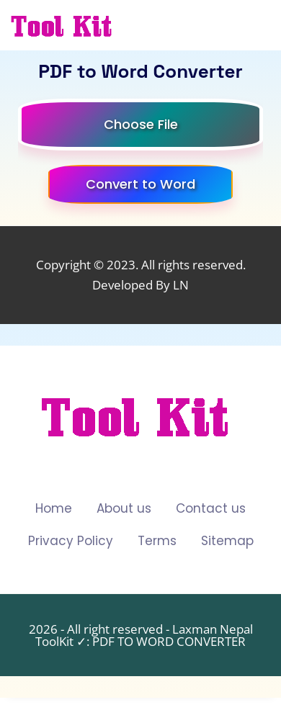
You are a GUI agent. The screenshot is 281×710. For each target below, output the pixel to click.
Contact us (211, 508)
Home (53, 508)
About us (124, 508)
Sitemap (227, 540)
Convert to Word (140, 184)
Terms (157, 540)
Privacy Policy (70, 540)
